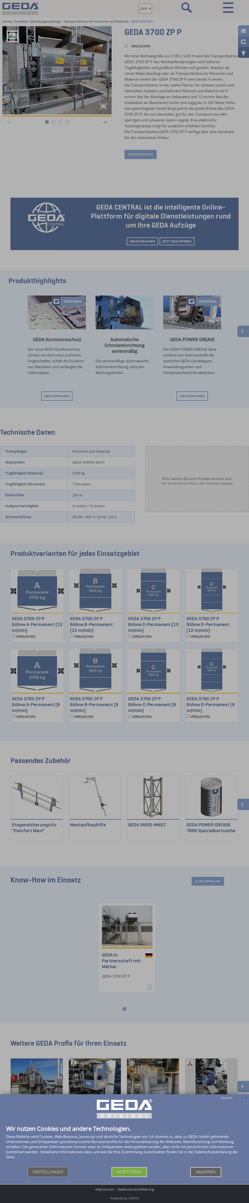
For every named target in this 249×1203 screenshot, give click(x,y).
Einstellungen (48, 1172)
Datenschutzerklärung (136, 1189)
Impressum (104, 1189)
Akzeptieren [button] (129, 1172)
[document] (124, 1146)
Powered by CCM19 (124, 1198)
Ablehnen (206, 1172)
